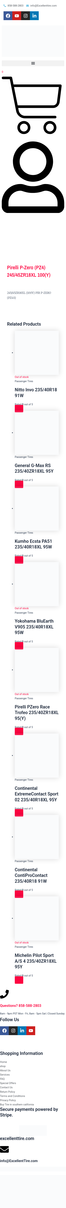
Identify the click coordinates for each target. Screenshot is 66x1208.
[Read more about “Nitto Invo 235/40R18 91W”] (19, 408)
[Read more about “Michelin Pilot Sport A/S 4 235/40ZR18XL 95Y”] (19, 980)
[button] (33, 63)
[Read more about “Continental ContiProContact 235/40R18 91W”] (19, 894)
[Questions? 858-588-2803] (4, 994)
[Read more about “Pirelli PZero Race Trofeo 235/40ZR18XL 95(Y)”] (19, 731)
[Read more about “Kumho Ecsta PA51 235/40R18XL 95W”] (19, 560)
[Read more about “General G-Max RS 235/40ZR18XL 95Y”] (19, 484)
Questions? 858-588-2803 (20, 1006)
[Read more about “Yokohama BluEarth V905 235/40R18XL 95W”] (19, 645)
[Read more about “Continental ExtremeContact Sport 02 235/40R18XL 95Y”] (19, 813)
